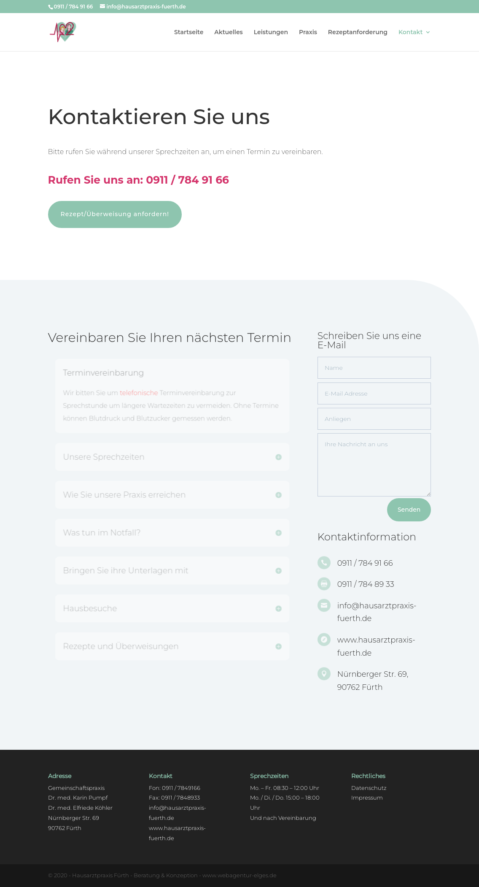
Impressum (367, 797)
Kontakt (410, 32)
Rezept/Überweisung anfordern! (115, 214)
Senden (409, 509)
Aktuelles (228, 32)
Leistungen (271, 32)
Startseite (188, 32)
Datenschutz (369, 787)
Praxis (308, 32)
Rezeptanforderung (358, 32)
